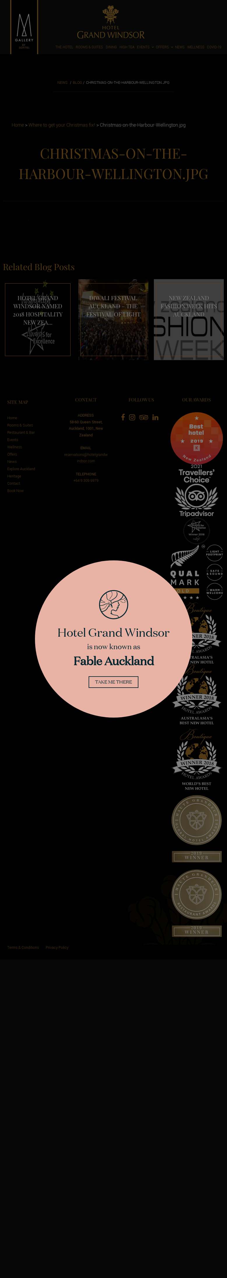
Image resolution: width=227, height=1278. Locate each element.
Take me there (113, 682)
